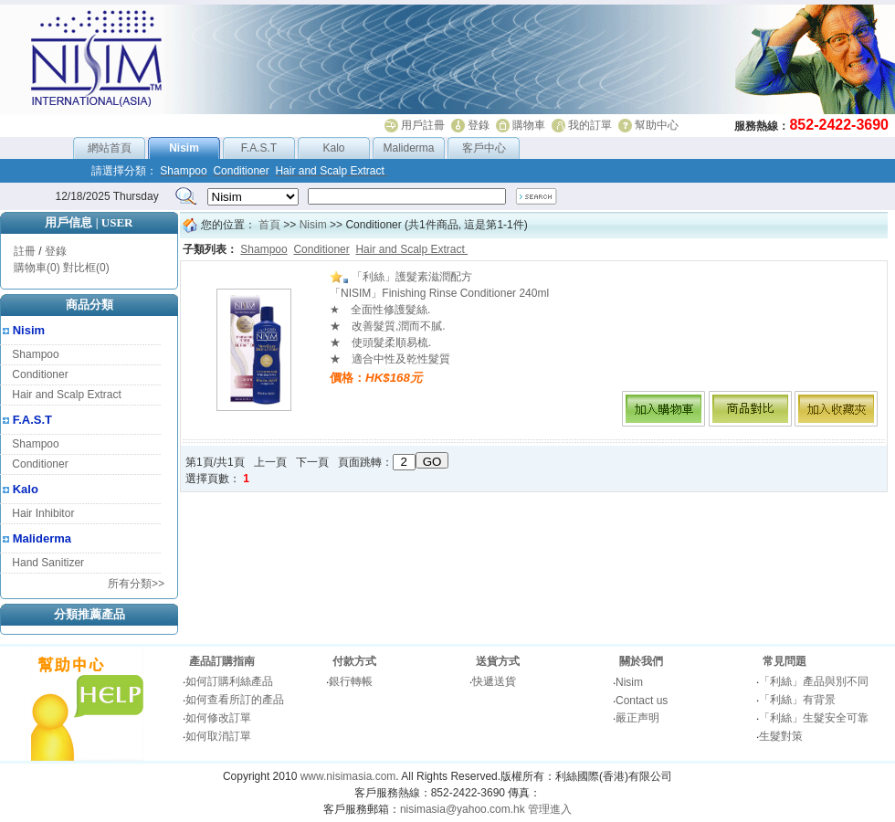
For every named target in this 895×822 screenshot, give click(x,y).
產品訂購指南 (222, 661)
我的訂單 (590, 125)
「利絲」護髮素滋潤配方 (401, 276)
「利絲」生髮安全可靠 (814, 717)
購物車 (528, 125)
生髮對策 (781, 736)
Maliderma (408, 148)
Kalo (333, 148)
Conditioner (40, 374)
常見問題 (784, 661)
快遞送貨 (494, 681)
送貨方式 (498, 661)
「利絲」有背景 (797, 699)
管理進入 (550, 809)
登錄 (479, 125)
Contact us (642, 700)
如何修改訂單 (218, 717)
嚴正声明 (637, 717)
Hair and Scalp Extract (66, 394)
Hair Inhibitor (43, 513)
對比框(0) (86, 267)
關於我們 (641, 661)
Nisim (29, 330)
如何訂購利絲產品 (229, 681)
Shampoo (35, 354)
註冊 (25, 251)
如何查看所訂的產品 (234, 699)
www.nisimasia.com (348, 776)
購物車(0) (37, 267)
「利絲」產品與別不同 (814, 681)
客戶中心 (484, 148)
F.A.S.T (259, 148)
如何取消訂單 (218, 736)
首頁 (269, 224)
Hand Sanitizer (48, 562)
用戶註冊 (423, 125)
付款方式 (354, 661)
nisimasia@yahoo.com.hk (462, 809)
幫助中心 (657, 125)
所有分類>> (136, 583)
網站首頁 (110, 148)
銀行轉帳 (351, 681)
